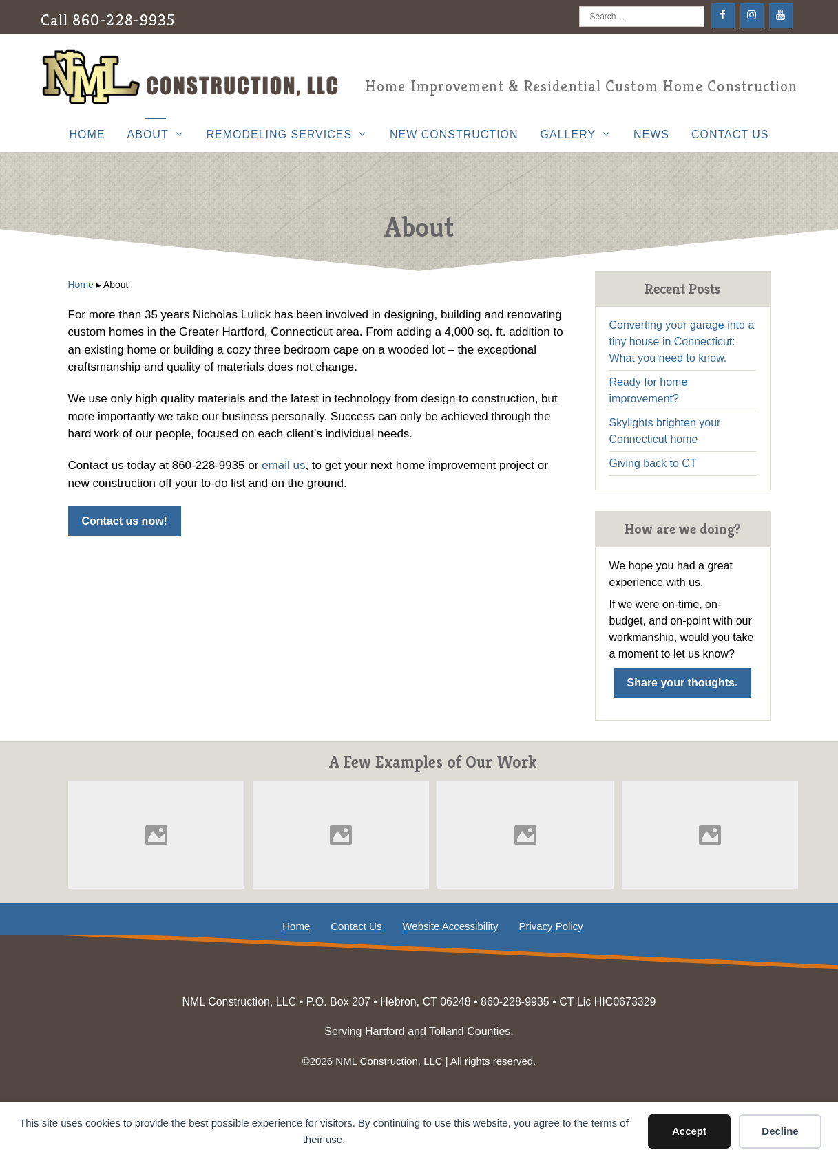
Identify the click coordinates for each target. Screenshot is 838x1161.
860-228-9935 (123, 20)
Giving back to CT (653, 463)
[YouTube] (781, 15)
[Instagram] (752, 15)
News (651, 134)
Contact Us (730, 134)
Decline (780, 1131)
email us (283, 465)
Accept (689, 1131)
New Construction (454, 134)
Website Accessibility (450, 926)
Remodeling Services (292, 135)
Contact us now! (124, 521)
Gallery (581, 135)
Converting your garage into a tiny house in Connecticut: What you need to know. (682, 341)
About (161, 135)
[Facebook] (723, 15)
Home (87, 134)
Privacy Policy (550, 926)
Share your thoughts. (682, 682)
